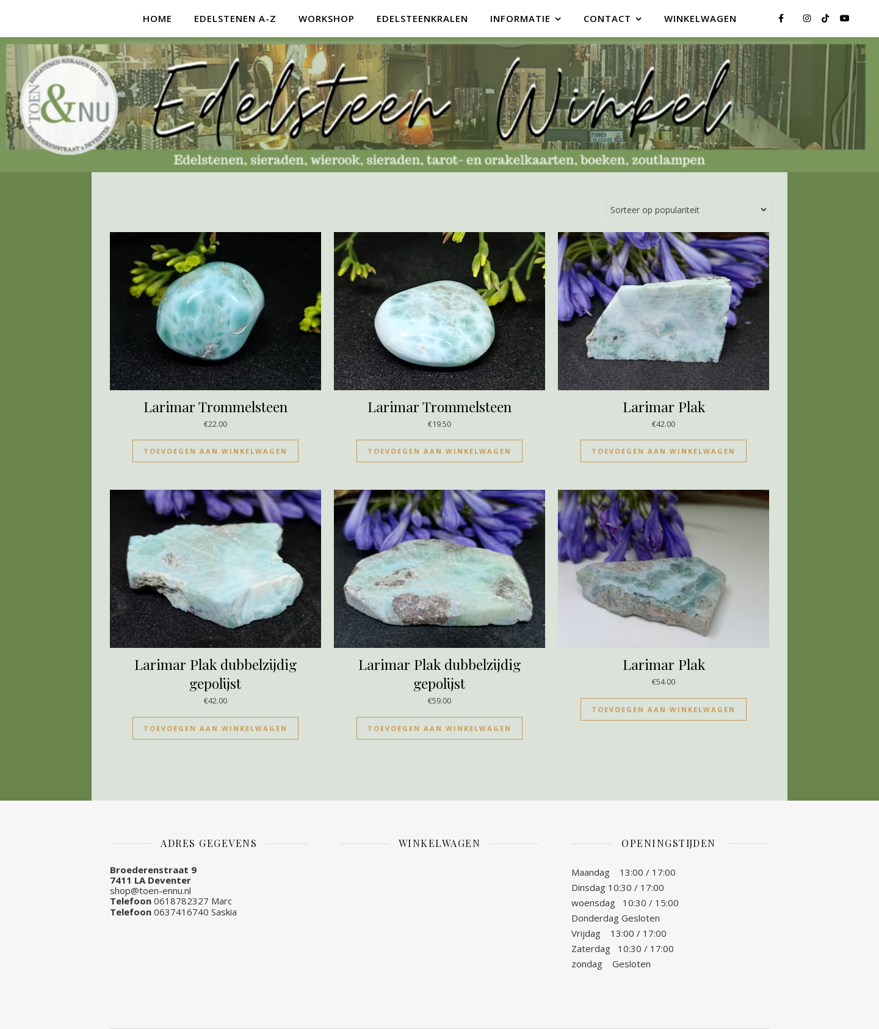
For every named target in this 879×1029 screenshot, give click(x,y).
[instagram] (808, 18)
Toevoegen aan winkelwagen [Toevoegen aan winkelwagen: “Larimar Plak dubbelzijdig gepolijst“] (215, 728)
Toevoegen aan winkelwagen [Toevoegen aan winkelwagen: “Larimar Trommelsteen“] (215, 451)
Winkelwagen (700, 18)
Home (157, 18)
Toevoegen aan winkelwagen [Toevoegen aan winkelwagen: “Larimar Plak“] (663, 451)
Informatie (520, 18)
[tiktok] (826, 18)
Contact (607, 18)
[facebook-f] (782, 18)
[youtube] (845, 18)
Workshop (326, 18)
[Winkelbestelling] (685, 210)
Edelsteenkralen (422, 18)
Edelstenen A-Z (235, 18)
